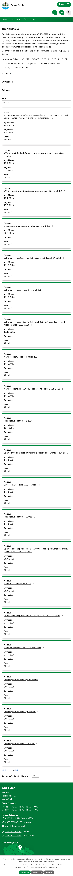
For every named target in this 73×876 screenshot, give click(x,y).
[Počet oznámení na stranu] (35, 776)
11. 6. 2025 (8, 460)
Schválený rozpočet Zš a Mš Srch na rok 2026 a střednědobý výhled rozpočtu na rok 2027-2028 (34, 323)
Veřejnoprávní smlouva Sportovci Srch (23, 679)
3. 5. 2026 (8, 132)
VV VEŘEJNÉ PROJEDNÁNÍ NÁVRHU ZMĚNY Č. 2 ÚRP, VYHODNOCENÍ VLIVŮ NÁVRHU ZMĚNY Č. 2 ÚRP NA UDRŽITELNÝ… (36, 116)
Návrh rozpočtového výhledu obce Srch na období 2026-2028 (34, 388)
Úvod (4, 19)
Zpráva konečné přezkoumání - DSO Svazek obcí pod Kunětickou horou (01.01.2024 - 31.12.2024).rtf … (36, 550)
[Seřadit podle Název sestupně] (11, 73)
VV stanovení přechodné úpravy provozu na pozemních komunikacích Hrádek (35, 154)
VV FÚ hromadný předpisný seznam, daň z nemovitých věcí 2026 (35, 191)
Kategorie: (7, 59)
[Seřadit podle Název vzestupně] (11, 72)
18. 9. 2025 (9, 428)
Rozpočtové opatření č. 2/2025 (20, 420)
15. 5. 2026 (9, 205)
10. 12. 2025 (9, 332)
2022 (26, 59)
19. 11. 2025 (9, 364)
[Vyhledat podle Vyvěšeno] (36, 86)
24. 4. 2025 (9, 622)
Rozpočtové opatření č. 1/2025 (20, 516)
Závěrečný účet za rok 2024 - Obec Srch (24, 484)
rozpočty (32, 63)
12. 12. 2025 (9, 265)
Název (6, 73)
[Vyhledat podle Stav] (36, 102)
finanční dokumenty (14, 63)
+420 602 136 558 (13, 835)
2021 (17, 59)
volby (7, 67)
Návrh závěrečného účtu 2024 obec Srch (24, 647)
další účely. (51, 861)
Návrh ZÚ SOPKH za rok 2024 (19, 583)
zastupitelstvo (21, 67)
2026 (65, 59)
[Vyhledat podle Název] (36, 77)
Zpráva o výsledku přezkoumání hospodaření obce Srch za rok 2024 (36, 452)
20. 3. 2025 (9, 686)
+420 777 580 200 (13, 822)
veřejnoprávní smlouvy (51, 63)
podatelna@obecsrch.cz (16, 826)
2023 (36, 59)
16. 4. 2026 (9, 125)
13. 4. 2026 (9, 198)
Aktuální (7, 139)
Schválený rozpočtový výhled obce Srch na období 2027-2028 (34, 258)
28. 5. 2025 (9, 558)
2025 (56, 59)
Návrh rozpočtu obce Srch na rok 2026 (23, 356)
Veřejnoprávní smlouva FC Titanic (21, 743)
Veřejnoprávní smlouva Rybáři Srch (21, 711)
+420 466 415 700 (13, 818)
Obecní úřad (15, 19)
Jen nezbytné (37, 872)
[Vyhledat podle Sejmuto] (36, 94)
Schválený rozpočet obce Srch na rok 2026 (25, 290)
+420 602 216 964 (13, 831)
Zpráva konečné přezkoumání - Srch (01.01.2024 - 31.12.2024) (34, 615)
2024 (46, 59)
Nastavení (51, 872)
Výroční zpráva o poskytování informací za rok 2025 (29, 226)
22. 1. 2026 (9, 233)
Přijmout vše (23, 872)
